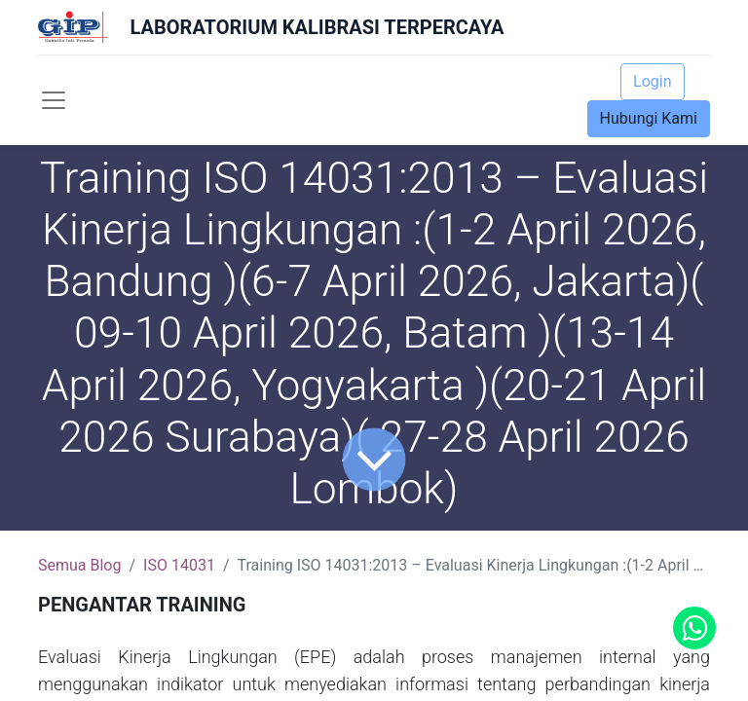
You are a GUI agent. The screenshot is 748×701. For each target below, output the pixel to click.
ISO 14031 (179, 565)
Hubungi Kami (648, 118)
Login (652, 81)
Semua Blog (79, 565)
